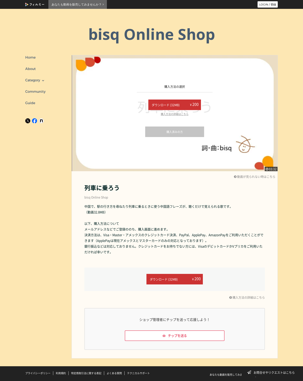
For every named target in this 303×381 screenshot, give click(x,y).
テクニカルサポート (138, 373)
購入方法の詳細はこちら (175, 114)
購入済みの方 (174, 132)
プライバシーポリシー (37, 373)
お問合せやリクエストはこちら (272, 372)
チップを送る (174, 335)
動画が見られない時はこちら (254, 176)
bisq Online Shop (96, 197)
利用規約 (61, 373)
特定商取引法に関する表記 (86, 373)
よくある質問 (114, 373)
